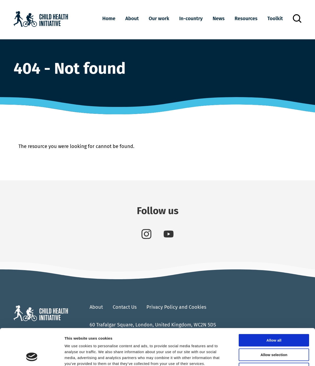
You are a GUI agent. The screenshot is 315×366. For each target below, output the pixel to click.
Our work (159, 18)
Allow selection (273, 320)
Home (108, 18)
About (132, 18)
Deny (274, 335)
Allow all (274, 306)
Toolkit (275, 18)
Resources (246, 18)
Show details (258, 356)
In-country (191, 18)
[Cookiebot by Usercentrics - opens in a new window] (31, 356)
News (219, 18)
